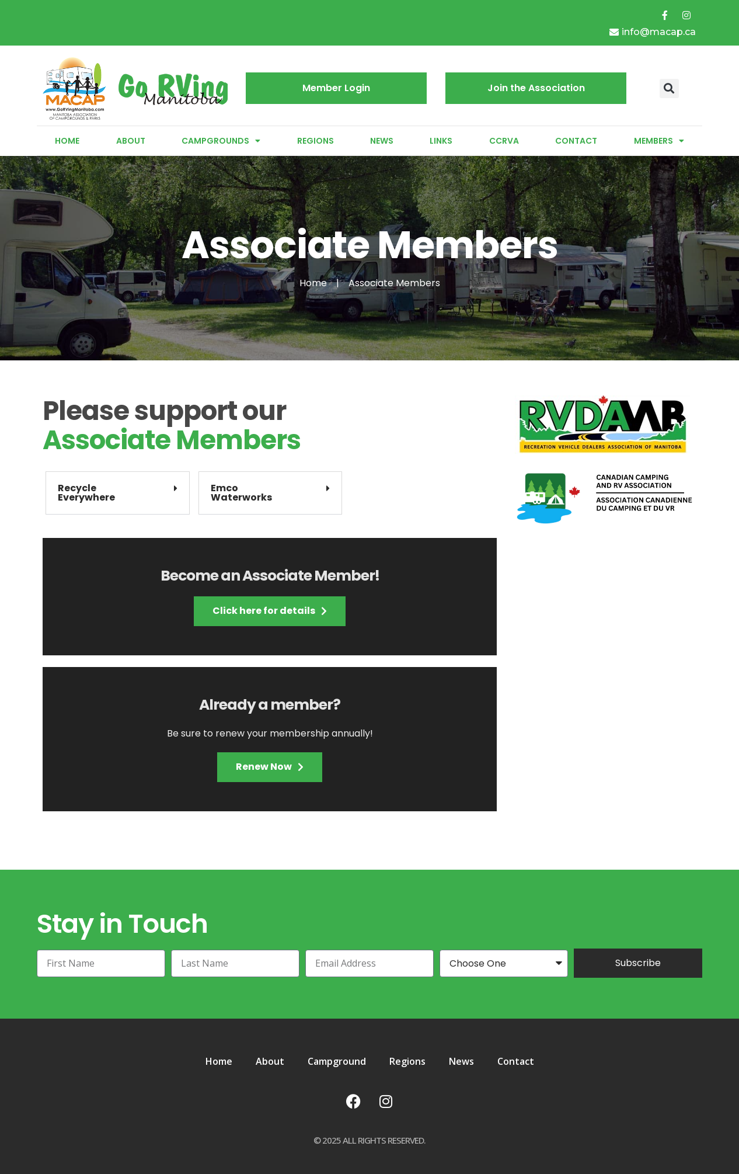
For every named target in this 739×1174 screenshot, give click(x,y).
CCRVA (504, 141)
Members (659, 141)
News (381, 141)
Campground (337, 1061)
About (130, 141)
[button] (669, 88)
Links (441, 141)
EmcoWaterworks (241, 492)
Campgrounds (221, 141)
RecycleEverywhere (86, 492)
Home (67, 141)
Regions (315, 141)
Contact (576, 141)
